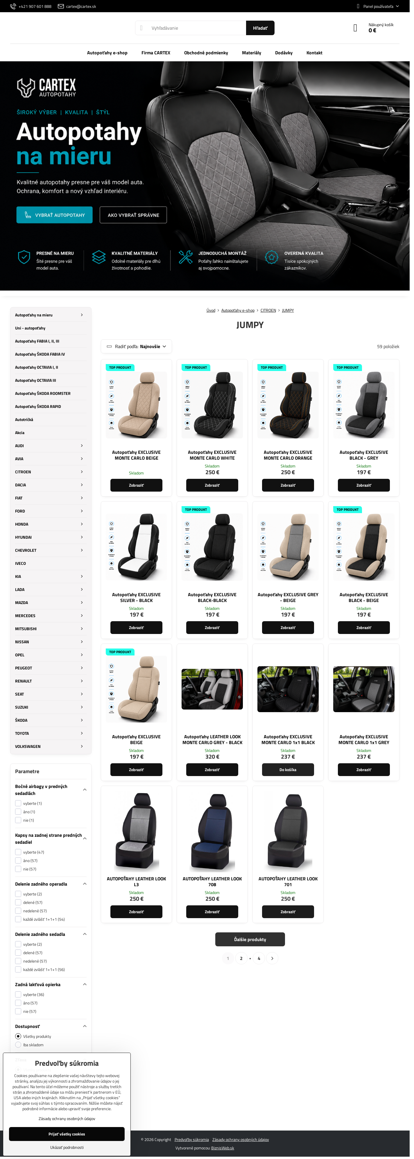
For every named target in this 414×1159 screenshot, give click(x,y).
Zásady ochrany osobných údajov (240, 1139)
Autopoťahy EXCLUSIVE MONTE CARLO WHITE (212, 455)
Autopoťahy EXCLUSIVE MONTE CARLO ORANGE (288, 455)
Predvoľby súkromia (192, 1139)
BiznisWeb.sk (222, 1148)
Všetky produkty (33, 1036)
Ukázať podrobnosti (67, 1147)
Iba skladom (29, 1045)
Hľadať (260, 27)
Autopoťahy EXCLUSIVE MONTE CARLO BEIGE (136, 455)
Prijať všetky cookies (67, 1134)
